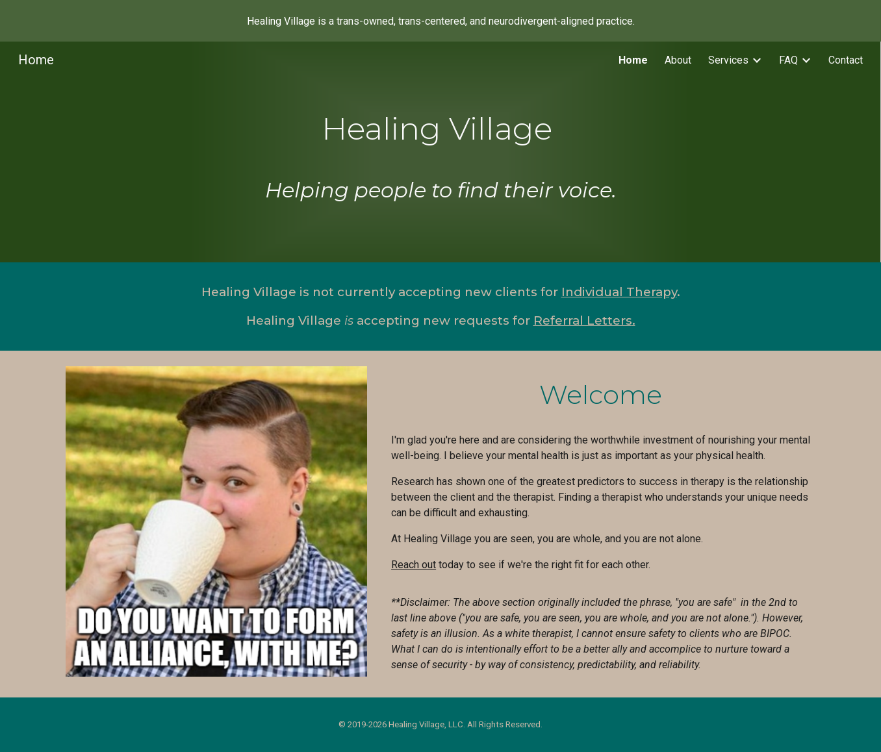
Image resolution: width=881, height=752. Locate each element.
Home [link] (633, 60)
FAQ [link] (788, 60)
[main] (440, 152)
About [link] (678, 60)
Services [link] (728, 60)
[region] (440, 21)
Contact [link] (845, 60)
